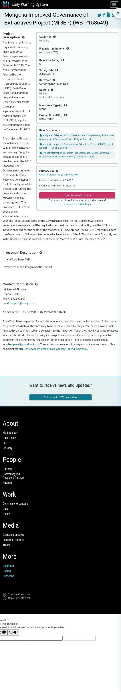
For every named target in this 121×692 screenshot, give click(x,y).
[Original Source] (82, 139)
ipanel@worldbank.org (26, 344)
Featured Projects (13, 540)
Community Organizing (15, 503)
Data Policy (9, 438)
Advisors (8, 483)
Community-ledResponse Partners (14, 475)
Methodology (10, 432)
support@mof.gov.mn (22, 303)
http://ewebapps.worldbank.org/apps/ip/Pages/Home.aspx (53, 348)
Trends (7, 545)
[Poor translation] (13, 632)
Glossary (7, 448)
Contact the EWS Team (77, 203)
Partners (8, 469)
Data (5, 509)
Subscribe (8, 576)
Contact (7, 571)
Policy (6, 514)
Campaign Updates (13, 534)
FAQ (5, 443)
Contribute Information (77, 195)
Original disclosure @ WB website (58, 174)
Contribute (9, 566)
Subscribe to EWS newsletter (60, 397)
